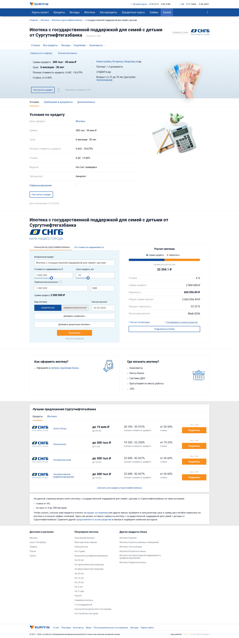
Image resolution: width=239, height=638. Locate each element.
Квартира (130, 61)
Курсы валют (40, 12)
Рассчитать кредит (42, 89)
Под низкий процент (85, 538)
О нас (56, 627)
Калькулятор (81, 546)
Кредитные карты (133, 12)
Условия (34, 102)
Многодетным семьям (86, 542)
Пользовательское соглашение (111, 627)
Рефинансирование (41, 185)
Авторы (134, 627)
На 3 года (79, 591)
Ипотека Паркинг (128, 538)
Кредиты (59, 12)
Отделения (79, 45)
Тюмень (33, 546)
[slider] (51, 277)
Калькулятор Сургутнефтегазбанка (52, 247)
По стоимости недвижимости (89, 247)
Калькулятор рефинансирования (91, 555)
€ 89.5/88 (165, 4)
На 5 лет (79, 587)
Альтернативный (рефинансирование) (63, 475)
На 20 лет (79, 573)
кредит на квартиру (97, 512)
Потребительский (62, 460)
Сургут (33, 555)
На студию (80, 551)
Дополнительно (86, 102)
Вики (88, 627)
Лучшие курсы (139, 4)
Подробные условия (164, 328)
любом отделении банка (65, 367)
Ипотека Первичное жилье (133, 562)
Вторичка (117, 61)
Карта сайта (147, 627)
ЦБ (182, 4)
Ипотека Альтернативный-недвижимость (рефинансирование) (140, 556)
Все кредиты (50, 45)
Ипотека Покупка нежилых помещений (139, 542)
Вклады (75, 12)
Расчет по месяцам (139, 322)
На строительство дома (86, 613)
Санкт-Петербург (38, 542)
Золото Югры (60, 428)
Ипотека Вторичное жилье (133, 551)
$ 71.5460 (191, 4)
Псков (33, 551)
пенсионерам (103, 80)
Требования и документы (58, 102)
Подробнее (194, 430)
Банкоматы (96, 45)
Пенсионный (59, 444)
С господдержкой (83, 604)
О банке (35, 45)
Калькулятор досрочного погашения (93, 609)
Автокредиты (108, 12)
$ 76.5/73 (154, 4)
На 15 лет (79, 578)
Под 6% (78, 595)
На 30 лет (79, 560)
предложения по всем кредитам (93, 519)
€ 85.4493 (204, 4)
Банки (167, 12)
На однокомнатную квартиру (89, 564)
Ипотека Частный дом (131, 546)
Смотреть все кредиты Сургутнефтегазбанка (119, 488)
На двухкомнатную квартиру (89, 569)
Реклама (66, 627)
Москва (33, 538)
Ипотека (89, 12)
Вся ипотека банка (67, 53)
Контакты (78, 627)
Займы (154, 12)
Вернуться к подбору (41, 53)
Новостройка (103, 61)
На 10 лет (79, 582)
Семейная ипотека (84, 600)
